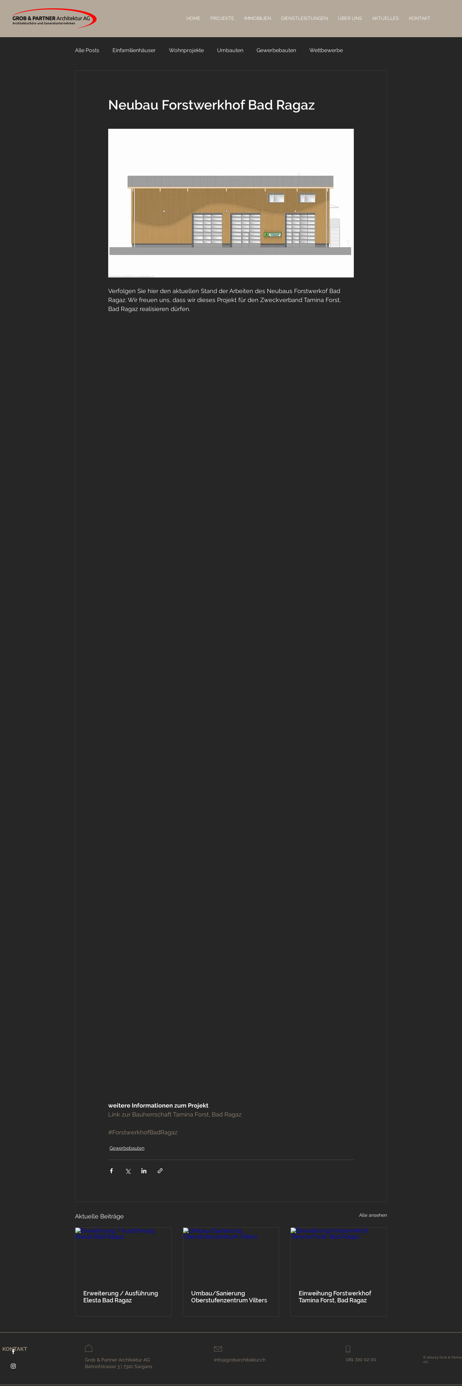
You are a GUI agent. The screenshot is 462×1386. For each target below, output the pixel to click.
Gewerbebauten (276, 50)
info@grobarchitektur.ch (240, 1359)
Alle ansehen (373, 1215)
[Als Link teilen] (160, 1171)
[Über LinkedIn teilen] (144, 1171)
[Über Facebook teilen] (111, 1171)
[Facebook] (13, 1351)
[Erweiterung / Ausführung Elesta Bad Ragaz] (123, 1254)
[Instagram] (13, 1366)
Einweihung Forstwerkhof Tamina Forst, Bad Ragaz (335, 1297)
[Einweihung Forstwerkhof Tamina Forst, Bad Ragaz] (339, 1254)
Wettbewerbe (326, 50)
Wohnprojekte (186, 50)
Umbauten (230, 50)
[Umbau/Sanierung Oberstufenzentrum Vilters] (231, 1254)
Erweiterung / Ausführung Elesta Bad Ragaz (120, 1297)
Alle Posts (87, 50)
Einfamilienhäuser (134, 50)
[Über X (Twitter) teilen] (127, 1171)
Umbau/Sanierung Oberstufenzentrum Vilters (229, 1297)
